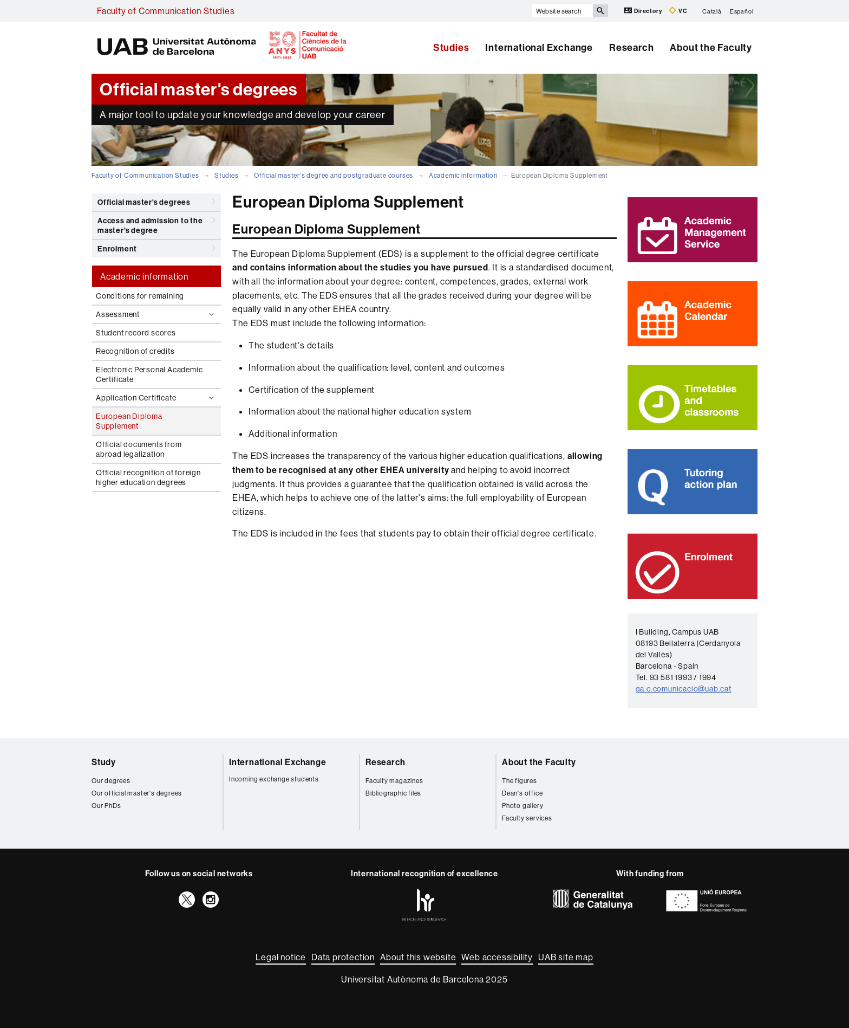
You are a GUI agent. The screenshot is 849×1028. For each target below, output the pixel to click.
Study (104, 762)
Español (742, 11)
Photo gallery (522, 805)
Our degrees (111, 781)
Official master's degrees (156, 201)
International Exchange (539, 47)
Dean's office (522, 793)
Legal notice (281, 957)
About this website (418, 957)
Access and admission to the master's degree (156, 223)
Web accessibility (497, 957)
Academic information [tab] (144, 276)
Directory (643, 11)
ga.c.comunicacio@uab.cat (684, 689)
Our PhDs (106, 805)
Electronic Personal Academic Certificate (149, 374)
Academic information (463, 175)
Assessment (156, 314)
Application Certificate (156, 398)
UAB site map (565, 957)
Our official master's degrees (137, 793)
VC (678, 11)
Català (712, 11)
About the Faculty (711, 47)
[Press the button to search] (600, 10)
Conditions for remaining (140, 296)
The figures (519, 781)
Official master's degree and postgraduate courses (333, 175)
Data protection (343, 957)
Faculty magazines (394, 781)
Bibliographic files (393, 793)
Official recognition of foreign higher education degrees (148, 477)
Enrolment (156, 248)
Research (631, 47)
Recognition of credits (135, 351)
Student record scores (136, 333)
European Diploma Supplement (129, 421)
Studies (451, 47)
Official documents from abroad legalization (138, 449)
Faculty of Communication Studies (166, 10)
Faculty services (527, 818)
